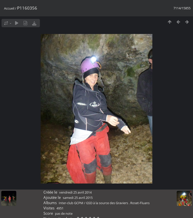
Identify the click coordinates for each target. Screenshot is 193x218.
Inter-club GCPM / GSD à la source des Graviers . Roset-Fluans (104, 203)
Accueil (9, 8)
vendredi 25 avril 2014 (75, 192)
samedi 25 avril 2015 (78, 197)
